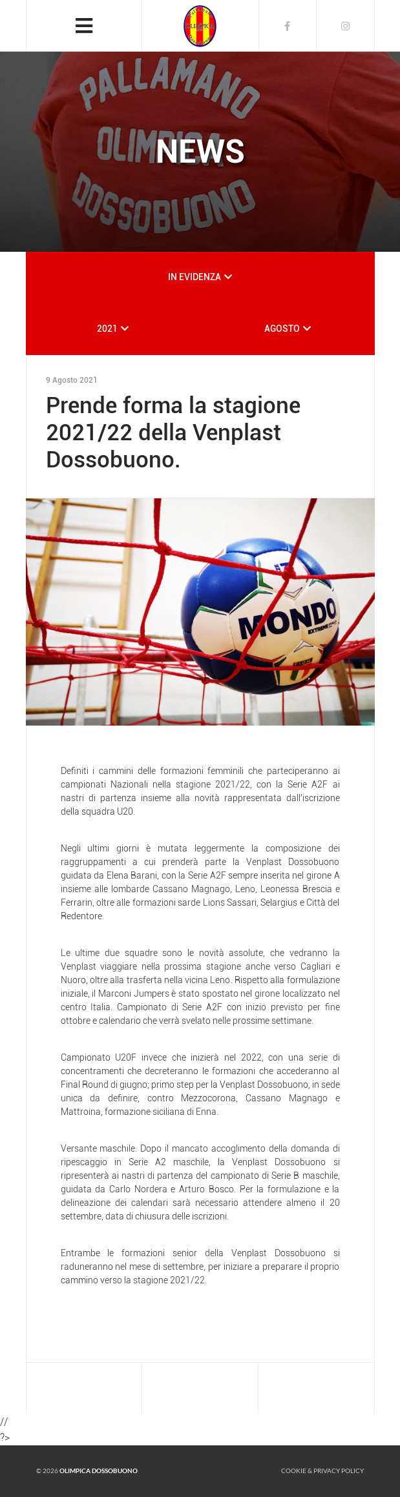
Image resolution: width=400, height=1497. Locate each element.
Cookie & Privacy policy (322, 1470)
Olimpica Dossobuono (98, 1470)
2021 (107, 328)
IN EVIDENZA (194, 277)
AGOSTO (282, 328)
